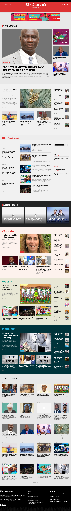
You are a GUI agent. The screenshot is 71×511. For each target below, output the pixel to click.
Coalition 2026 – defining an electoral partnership (10, 336)
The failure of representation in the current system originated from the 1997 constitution (9, 367)
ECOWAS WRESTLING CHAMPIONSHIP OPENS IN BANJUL (59, 305)
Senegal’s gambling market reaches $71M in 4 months (42, 415)
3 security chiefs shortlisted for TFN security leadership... (58, 97)
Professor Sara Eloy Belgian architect (9, 236)
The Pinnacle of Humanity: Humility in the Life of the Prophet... (9, 415)
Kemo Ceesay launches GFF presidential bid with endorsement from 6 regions (59, 292)
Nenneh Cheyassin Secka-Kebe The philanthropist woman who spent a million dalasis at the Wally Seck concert (58, 237)
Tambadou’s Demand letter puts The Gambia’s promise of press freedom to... (60, 415)
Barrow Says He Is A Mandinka (59, 169)
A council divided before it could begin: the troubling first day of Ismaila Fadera (43, 367)
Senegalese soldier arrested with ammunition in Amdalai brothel (9, 93)
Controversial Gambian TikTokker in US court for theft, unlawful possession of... (9, 455)
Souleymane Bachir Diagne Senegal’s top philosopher (58, 254)
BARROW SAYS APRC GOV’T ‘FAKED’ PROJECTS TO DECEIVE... (44, 123)
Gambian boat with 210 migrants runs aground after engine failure (9, 162)
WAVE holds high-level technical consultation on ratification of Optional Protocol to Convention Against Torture (41, 155)
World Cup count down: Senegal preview (59, 285)
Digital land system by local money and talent (58, 339)
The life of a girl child (58, 259)
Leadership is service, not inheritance (58, 334)
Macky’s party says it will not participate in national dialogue (43, 395)
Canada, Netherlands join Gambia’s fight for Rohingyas (60, 174)
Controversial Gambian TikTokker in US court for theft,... (9, 123)
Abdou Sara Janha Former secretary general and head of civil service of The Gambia (58, 247)
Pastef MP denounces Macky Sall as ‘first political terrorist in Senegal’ (9, 395)
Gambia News (6, 62)
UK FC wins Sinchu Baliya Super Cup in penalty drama (58, 318)
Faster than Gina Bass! (58, 269)
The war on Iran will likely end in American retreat (58, 366)
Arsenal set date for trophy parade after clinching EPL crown (26, 318)
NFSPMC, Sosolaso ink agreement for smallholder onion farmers (58, 110)
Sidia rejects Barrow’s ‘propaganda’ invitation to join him (59, 90)
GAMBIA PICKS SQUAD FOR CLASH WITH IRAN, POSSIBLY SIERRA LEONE (41, 176)
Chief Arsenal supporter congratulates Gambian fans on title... (59, 117)
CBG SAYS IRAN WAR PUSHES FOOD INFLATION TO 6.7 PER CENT (23, 69)
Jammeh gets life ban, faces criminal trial (58, 501)
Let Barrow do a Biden (58, 264)
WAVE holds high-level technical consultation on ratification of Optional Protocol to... (43, 455)
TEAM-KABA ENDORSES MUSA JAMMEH (57, 311)
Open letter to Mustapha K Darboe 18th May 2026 (58, 345)
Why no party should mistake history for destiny (26, 366)
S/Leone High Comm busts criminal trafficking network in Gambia (59, 74)
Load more (35, 194)
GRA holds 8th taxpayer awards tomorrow (59, 58)
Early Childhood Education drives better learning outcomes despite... (58, 125)
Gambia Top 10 (52, 499)
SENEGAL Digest (31, 496)
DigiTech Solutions (45, 508)
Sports (22, 302)
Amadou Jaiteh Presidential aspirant (10, 267)
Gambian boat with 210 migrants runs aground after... (26, 123)
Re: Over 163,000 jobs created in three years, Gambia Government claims (59, 352)
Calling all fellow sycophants (42, 475)
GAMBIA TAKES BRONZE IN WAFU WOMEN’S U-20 (43, 317)
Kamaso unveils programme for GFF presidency (58, 298)
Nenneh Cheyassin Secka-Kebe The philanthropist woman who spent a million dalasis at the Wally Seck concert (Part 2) (43, 269)
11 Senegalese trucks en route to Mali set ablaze (36, 498)
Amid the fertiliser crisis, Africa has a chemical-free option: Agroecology (58, 359)
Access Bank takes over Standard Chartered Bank (57, 494)
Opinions (22, 350)
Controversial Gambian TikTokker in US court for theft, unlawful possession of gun (9, 146)
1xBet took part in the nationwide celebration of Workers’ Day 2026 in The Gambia (41, 166)
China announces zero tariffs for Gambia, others (58, 103)
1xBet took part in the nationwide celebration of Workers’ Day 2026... (61, 455)
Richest (55, 154)
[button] (67, 4)
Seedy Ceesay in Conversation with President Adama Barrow (27, 268)
